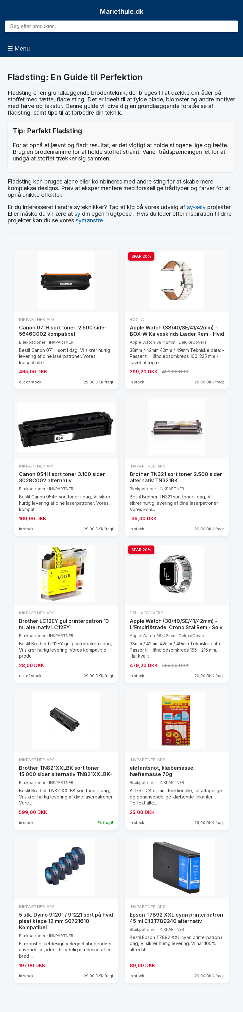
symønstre (89, 220)
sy (77, 213)
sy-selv (196, 207)
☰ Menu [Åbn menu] (19, 48)
